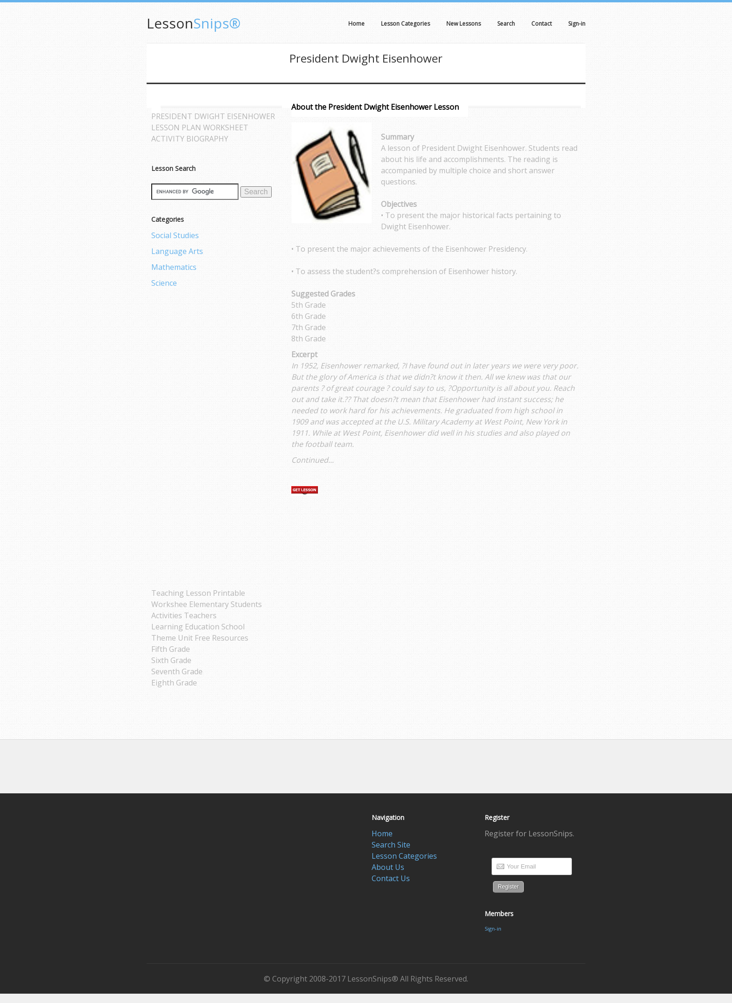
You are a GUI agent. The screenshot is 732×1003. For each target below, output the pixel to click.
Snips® (193, 23)
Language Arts (177, 251)
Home (382, 833)
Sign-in (493, 928)
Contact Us (391, 878)
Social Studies (175, 235)
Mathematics (174, 267)
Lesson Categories (404, 856)
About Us (388, 867)
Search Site (391, 845)
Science (164, 283)
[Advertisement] (188, 438)
